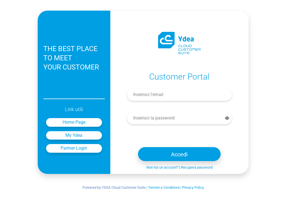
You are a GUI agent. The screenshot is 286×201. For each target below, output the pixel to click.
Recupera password (197, 167)
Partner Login (74, 148)
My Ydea (73, 135)
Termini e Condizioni (164, 187)
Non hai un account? (162, 167)
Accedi (179, 154)
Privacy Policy (193, 187)
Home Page (74, 122)
